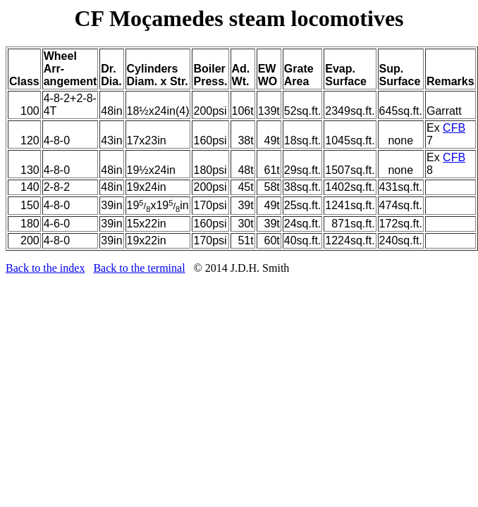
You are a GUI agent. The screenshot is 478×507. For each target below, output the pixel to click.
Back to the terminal (139, 268)
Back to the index (45, 268)
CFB (454, 128)
